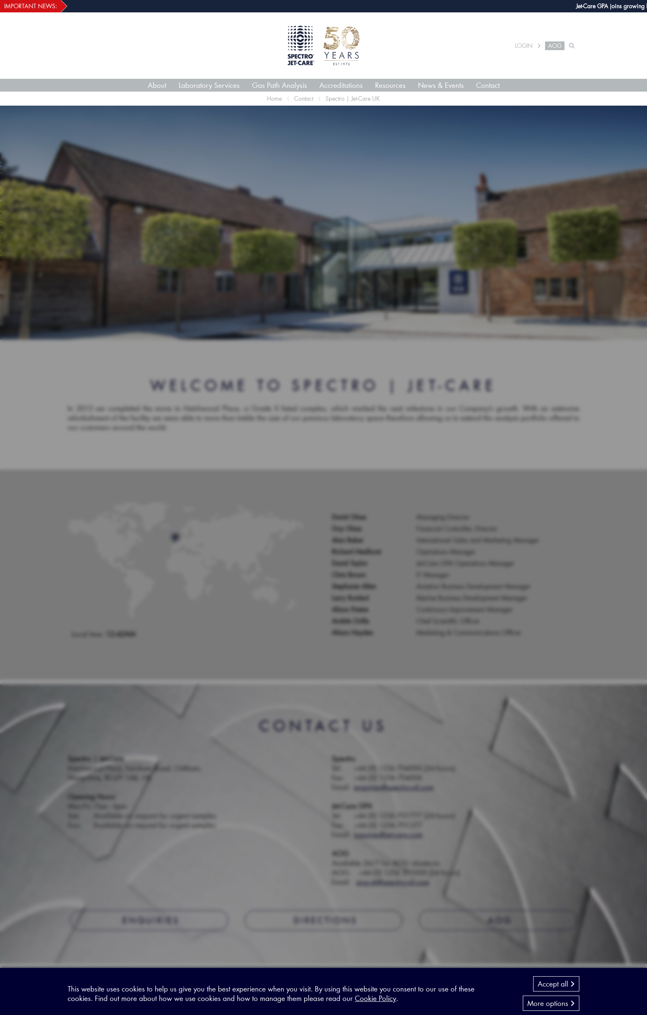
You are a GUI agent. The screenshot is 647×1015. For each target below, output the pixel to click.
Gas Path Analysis (279, 85)
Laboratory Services (209, 85)
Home (274, 98)
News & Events (441, 85)
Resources (390, 85)
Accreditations (341, 85)
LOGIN (524, 46)
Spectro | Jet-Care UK (353, 98)
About (157, 85)
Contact (488, 85)
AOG (555, 46)
